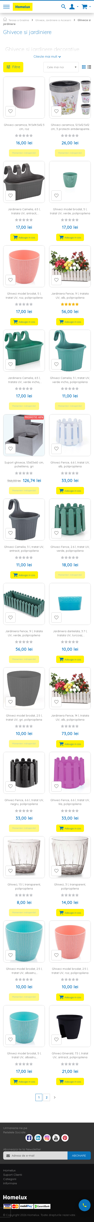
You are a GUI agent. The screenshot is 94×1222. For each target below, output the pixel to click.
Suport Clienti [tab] (12, 1175)
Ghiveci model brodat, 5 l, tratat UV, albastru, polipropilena (24, 1057)
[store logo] (22, 7)
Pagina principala (5, 19)
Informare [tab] (10, 1183)
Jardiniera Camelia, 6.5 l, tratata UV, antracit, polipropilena (24, 213)
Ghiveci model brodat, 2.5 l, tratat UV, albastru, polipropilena (24, 972)
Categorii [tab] (9, 1179)
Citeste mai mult (45, 56)
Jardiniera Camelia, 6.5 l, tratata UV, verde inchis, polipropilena (24, 382)
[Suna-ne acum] (85, 1205)
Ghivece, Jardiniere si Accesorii (53, 20)
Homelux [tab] (9, 1170)
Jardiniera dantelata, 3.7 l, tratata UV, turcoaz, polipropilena (70, 635)
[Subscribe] (79, 1155)
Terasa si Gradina (19, 20)
